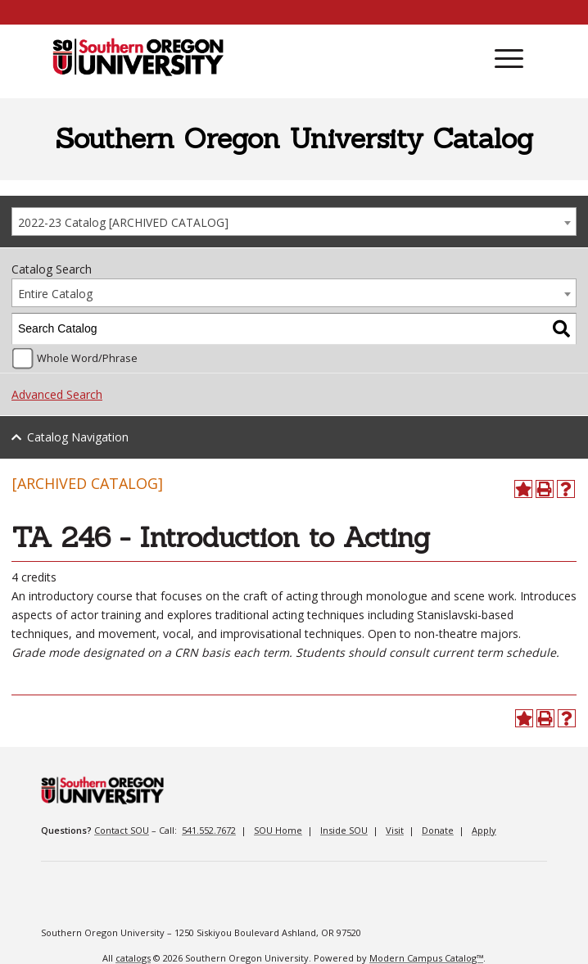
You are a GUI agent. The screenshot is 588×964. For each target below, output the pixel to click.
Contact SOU (121, 830)
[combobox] (294, 221)
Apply (484, 830)
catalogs (133, 958)
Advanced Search (56, 394)
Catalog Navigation (78, 437)
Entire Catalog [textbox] (55, 293)
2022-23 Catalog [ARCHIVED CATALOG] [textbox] (123, 222)
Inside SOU (344, 830)
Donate (438, 830)
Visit (395, 830)
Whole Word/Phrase (87, 358)
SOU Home (278, 830)
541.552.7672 (209, 830)
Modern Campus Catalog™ (426, 958)
